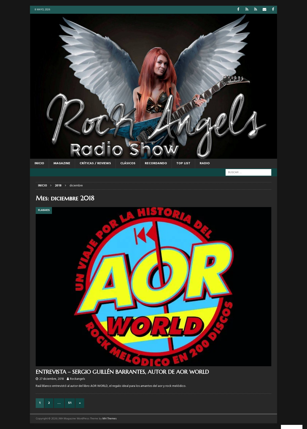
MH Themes (109, 418)
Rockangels (77, 379)
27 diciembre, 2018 (51, 379)
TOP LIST (183, 163)
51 (69, 403)
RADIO (205, 163)
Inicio (39, 163)
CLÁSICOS (127, 163)
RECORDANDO (156, 163)
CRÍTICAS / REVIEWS (95, 163)
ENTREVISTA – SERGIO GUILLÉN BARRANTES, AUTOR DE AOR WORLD (122, 372)
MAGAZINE (62, 163)
